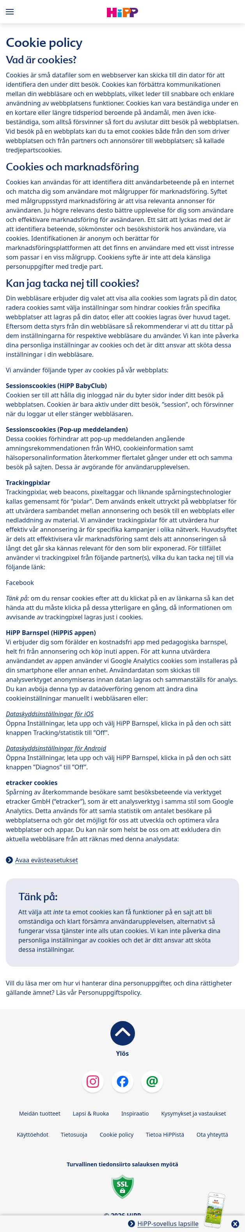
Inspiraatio (135, 1113)
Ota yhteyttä (212, 1134)
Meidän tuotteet (39, 1113)
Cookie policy (116, 1134)
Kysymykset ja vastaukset (193, 1113)
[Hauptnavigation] (11, 11)
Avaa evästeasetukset (46, 860)
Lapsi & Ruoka (91, 1113)
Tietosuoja (74, 1134)
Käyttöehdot (32, 1134)
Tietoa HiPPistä (165, 1134)
